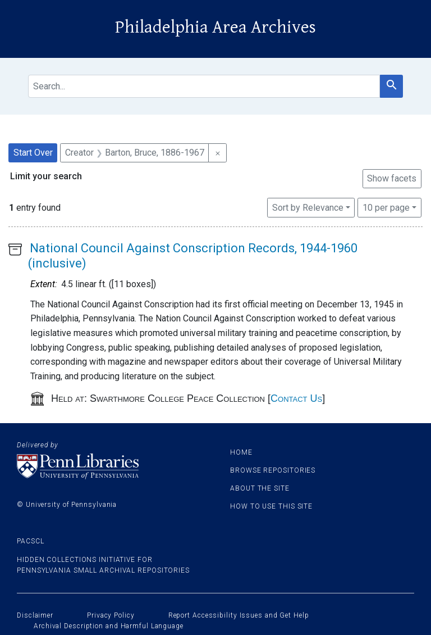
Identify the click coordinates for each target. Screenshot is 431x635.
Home (241, 452)
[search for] (204, 86)
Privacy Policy (111, 615)
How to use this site (271, 506)
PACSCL (30, 541)
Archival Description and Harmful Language (109, 626)
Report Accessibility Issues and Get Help (238, 615)
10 (386, 207)
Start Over (33, 152)
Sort (307, 207)
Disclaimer (35, 615)
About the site (260, 488)
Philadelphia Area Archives (215, 27)
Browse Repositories (272, 470)
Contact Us (296, 398)
